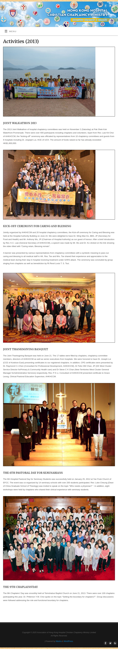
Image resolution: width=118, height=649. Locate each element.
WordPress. (68, 641)
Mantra (58, 641)
